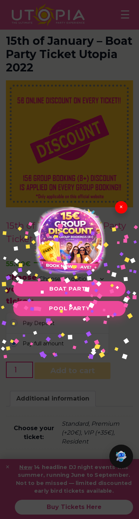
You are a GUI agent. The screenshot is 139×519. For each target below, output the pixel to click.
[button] (121, 456)
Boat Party (69, 288)
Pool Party (69, 308)
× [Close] (121, 207)
